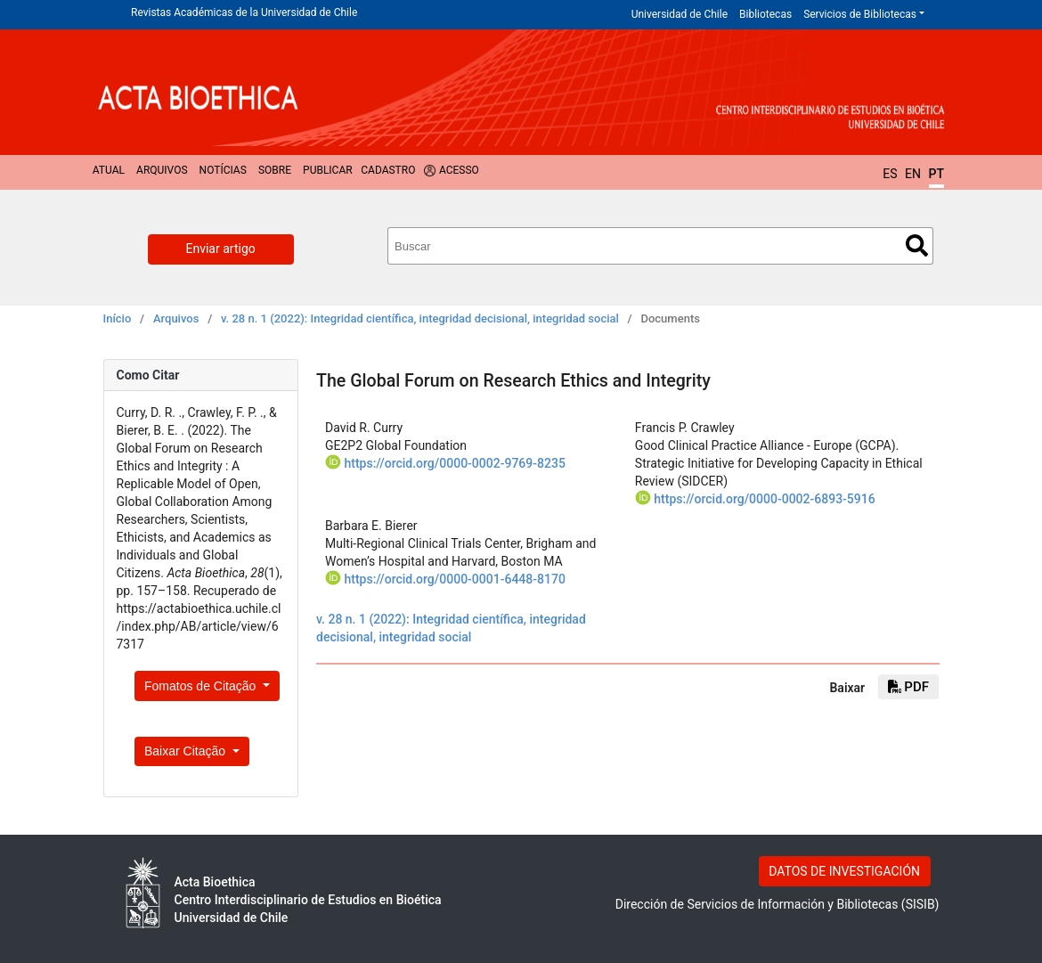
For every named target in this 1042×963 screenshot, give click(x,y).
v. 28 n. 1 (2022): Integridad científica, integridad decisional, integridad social (420, 318)
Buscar (917, 245)
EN (913, 174)
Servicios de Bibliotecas (859, 14)
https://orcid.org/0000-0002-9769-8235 (454, 463)
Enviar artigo (221, 248)
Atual (109, 170)
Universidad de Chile (679, 14)
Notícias (223, 170)
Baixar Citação (186, 751)
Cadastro (388, 170)
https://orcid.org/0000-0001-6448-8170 (454, 579)
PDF (908, 687)
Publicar (328, 170)
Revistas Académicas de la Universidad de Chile (244, 12)
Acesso (459, 170)
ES (890, 174)
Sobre (274, 170)
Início (117, 318)
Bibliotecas (765, 14)
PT (936, 174)
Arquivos (161, 170)
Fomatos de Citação (201, 686)
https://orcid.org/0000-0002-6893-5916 (764, 499)
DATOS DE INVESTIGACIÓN (844, 871)
